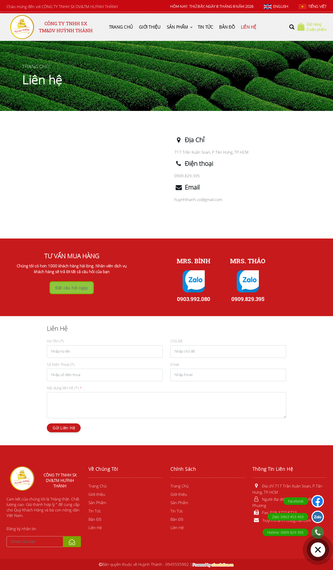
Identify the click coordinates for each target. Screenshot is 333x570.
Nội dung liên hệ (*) (63, 387)
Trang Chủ (121, 27)
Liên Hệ (249, 27)
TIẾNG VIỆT (312, 6)
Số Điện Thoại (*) (60, 364)
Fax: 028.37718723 (274, 512)
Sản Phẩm (177, 27)
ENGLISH (276, 6)
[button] (292, 27)
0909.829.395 (187, 175)
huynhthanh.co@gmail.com (198, 199)
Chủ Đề (176, 341)
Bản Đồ (227, 27)
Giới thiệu (150, 27)
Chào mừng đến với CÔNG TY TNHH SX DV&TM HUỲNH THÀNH (62, 6)
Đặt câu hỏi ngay (71, 287)
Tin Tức (205, 27)
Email (174, 364)
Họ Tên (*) (55, 341)
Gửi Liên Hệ (64, 427)
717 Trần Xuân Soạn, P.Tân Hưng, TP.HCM (211, 152)
